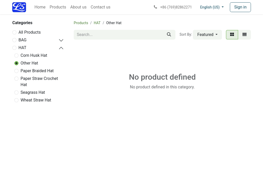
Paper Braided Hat (37, 70)
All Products (29, 32)
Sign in (240, 7)
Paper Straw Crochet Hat (39, 81)
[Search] (169, 35)
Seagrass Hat (33, 92)
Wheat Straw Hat (36, 100)
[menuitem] (40, 7)
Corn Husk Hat (34, 55)
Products (81, 23)
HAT (22, 47)
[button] (207, 35)
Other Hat (29, 63)
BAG (22, 40)
